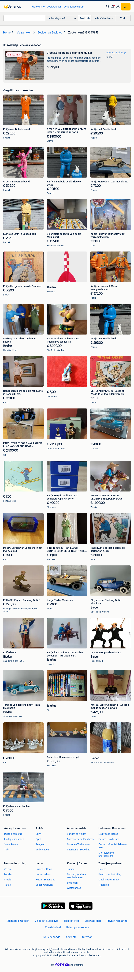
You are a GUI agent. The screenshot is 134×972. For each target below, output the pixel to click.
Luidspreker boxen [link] (14, 839)
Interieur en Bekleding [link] (78, 849)
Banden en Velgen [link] (76, 833)
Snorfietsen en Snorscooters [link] (106, 854)
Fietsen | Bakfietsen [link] (108, 839)
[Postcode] (85, 18)
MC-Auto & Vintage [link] (116, 52)
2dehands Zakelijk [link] (18, 920)
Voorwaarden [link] (54, 6)
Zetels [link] (7, 869)
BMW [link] (38, 833)
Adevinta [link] (71, 937)
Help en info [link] (38, 6)
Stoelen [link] (8, 879)
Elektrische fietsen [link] (108, 833)
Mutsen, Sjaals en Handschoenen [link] (76, 876)
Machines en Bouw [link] (108, 879)
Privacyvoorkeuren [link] (77, 927)
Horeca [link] (102, 869)
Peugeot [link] (40, 844)
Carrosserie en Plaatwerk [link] (80, 839)
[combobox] (24, 18)
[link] (16, 6)
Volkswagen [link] (42, 849)
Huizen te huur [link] (43, 874)
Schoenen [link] (72, 882)
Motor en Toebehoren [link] (78, 844)
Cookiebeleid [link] (53, 927)
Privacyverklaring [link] (117, 920)
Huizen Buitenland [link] (45, 879)
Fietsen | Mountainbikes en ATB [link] (112, 846)
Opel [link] (38, 839)
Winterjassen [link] (74, 888)
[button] (113, 6)
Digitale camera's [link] (13, 833)
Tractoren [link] (103, 884)
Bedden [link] (8, 874)
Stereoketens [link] (11, 844)
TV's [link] (6, 849)
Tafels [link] (7, 884)
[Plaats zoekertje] (126, 6)
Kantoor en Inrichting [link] (109, 874)
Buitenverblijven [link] (44, 884)
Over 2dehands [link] (51, 937)
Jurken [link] (71, 869)
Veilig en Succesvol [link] (46, 920)
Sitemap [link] (87, 937)
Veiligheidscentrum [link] (74, 6)
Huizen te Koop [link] (44, 869)
